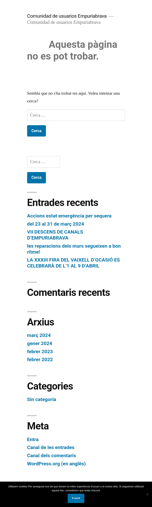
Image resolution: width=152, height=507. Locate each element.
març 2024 (39, 335)
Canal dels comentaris (51, 455)
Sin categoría (41, 399)
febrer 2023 (40, 351)
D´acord (76, 498)
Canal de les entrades (50, 447)
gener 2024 (39, 343)
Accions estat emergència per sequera (69, 216)
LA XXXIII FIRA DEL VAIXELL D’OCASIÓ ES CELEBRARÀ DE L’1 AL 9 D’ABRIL (73, 263)
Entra (33, 439)
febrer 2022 (40, 359)
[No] (147, 494)
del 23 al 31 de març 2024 (55, 224)
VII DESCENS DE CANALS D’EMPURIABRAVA (55, 235)
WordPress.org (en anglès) (56, 464)
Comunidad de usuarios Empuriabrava (67, 16)
